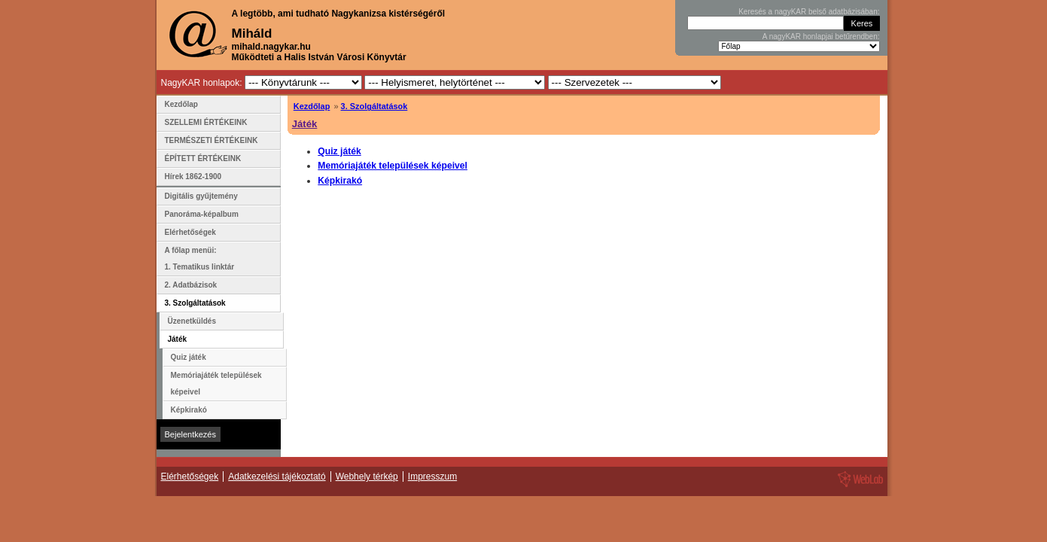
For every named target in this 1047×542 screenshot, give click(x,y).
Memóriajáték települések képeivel (392, 165)
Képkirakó (340, 180)
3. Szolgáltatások (374, 106)
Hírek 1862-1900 (193, 176)
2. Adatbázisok (191, 285)
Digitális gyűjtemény (201, 196)
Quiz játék (339, 151)
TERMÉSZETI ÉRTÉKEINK (211, 140)
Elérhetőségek (190, 232)
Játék (305, 123)
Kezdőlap (312, 106)
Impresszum (432, 476)
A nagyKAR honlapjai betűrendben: (821, 36)
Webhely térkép (367, 476)
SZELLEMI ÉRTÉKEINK (206, 122)
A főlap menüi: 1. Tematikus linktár (200, 258)
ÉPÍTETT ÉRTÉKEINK (203, 158)
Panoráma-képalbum (202, 214)
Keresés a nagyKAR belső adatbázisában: (808, 12)
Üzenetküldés (192, 321)
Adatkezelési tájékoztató (276, 476)
